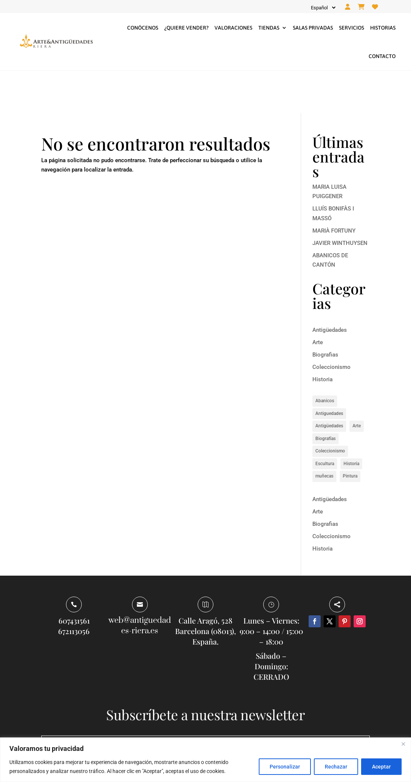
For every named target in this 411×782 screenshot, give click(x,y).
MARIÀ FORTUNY (334, 188)
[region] (205, 759)
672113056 (74, 589)
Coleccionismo (331, 324)
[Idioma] (322, 7)
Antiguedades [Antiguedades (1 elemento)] (329, 371)
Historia (322, 337)
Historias (383, 28)
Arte (317, 300)
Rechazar (336, 767)
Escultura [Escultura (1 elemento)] (324, 421)
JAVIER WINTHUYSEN (340, 200)
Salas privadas (313, 28)
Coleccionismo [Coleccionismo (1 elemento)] (330, 409)
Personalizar (285, 767)
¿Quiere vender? (186, 28)
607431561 (74, 578)
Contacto (382, 56)
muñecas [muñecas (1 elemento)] (324, 434)
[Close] (403, 743)
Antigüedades (329, 287)
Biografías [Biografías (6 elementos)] (325, 396)
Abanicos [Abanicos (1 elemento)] (324, 358)
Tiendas (268, 28)
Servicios (351, 28)
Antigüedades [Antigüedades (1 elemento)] (329, 384)
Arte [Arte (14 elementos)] (356, 384)
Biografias (325, 312)
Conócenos (142, 28)
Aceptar (381, 767)
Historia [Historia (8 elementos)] (351, 421)
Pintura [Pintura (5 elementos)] (350, 434)
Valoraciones (233, 28)
